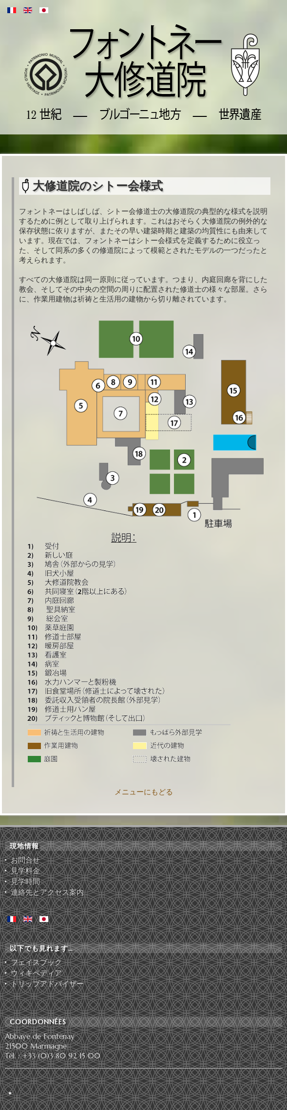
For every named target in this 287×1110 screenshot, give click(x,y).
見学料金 (25, 870)
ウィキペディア (36, 973)
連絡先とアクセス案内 (47, 892)
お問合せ (25, 860)
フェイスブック (36, 962)
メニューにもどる (144, 791)
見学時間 (25, 881)
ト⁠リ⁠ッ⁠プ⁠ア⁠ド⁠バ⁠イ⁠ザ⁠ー (47, 983)
